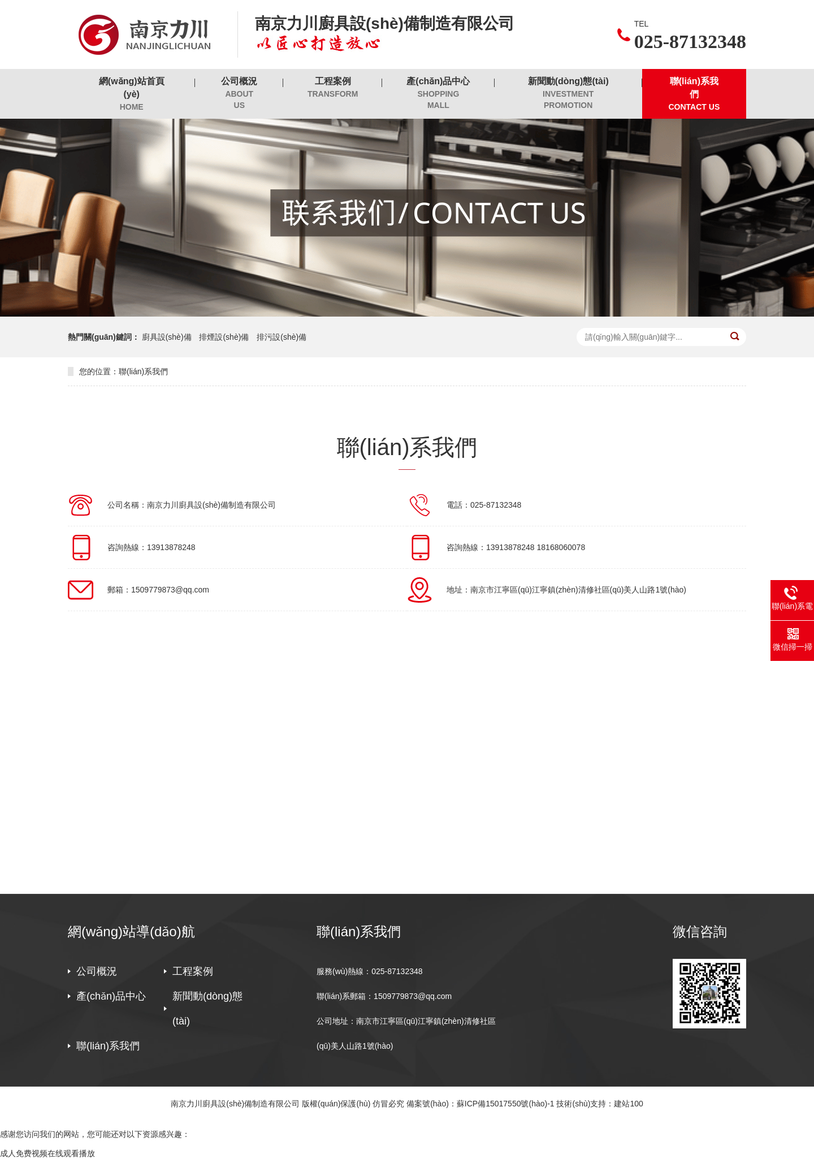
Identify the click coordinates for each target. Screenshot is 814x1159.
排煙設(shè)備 (224, 336)
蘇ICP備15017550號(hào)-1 (506, 1103)
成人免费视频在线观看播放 (47, 1153)
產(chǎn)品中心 (438, 93)
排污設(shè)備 (281, 336)
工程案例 (333, 88)
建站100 (628, 1103)
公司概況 (239, 93)
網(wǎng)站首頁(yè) (131, 94)
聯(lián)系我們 (694, 94)
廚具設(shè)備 (167, 336)
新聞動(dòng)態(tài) (567, 93)
